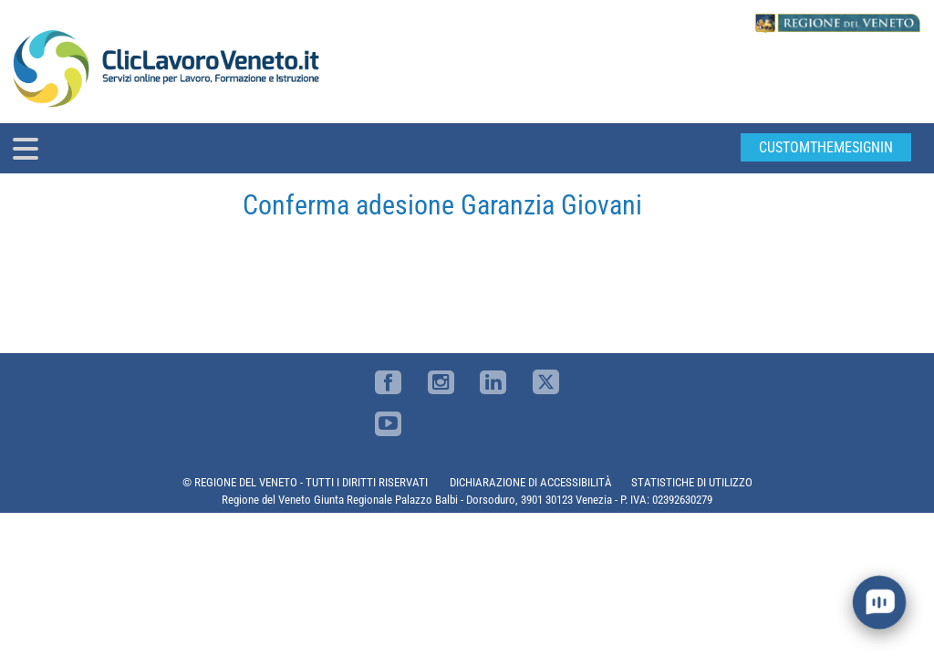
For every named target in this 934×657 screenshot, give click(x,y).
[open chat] (879, 602)
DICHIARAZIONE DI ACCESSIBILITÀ (531, 482)
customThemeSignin (826, 147)
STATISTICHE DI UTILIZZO (691, 482)
